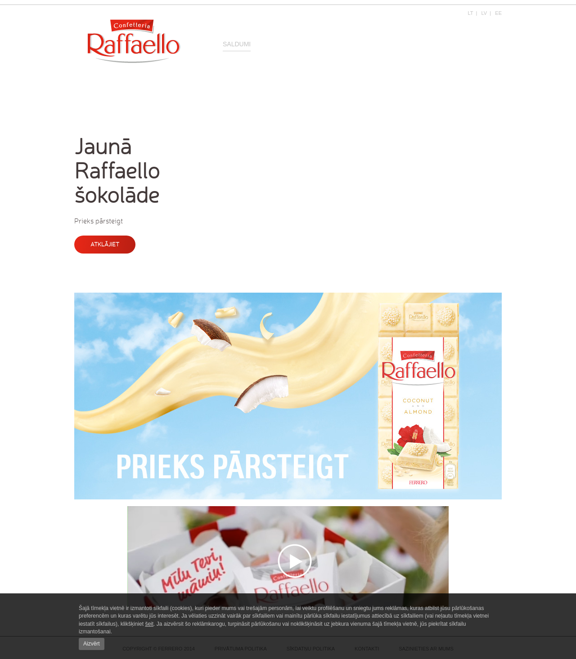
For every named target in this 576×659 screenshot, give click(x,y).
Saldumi (237, 44)
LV (484, 13)
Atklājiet (104, 244)
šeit (149, 624)
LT (470, 13)
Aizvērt (91, 644)
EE (498, 13)
